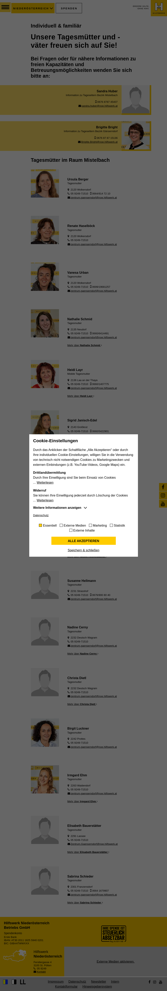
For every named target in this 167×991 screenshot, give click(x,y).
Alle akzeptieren (83, 541)
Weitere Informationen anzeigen (57, 507)
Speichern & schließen (83, 550)
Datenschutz (41, 515)
